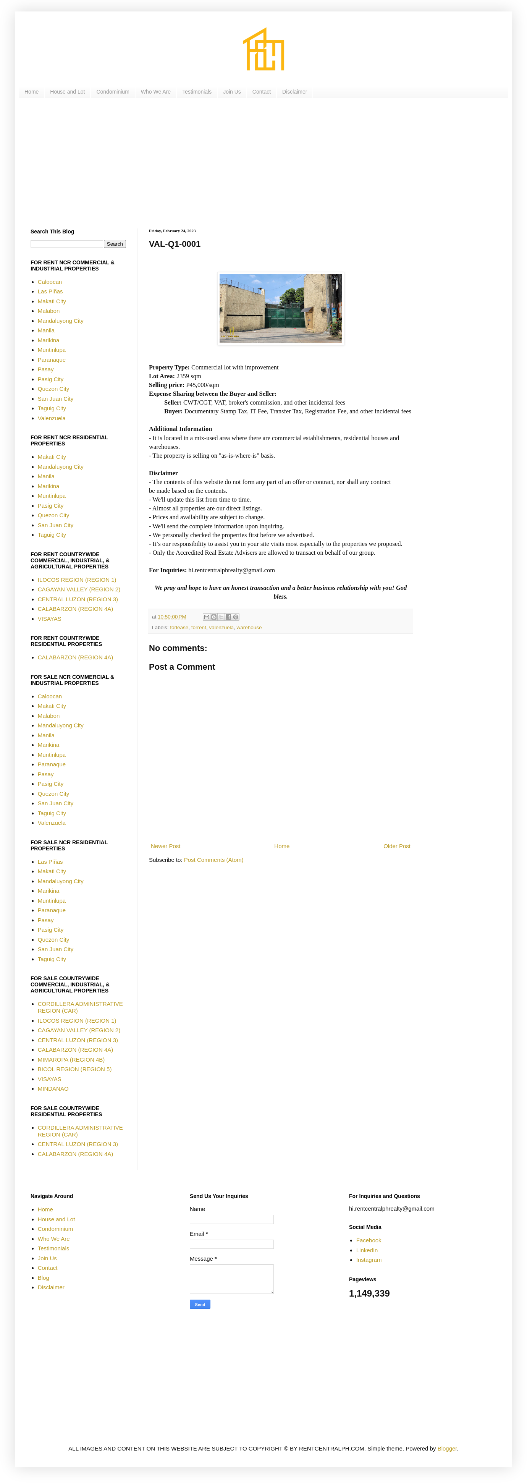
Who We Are (156, 92)
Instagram (369, 1259)
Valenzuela (52, 418)
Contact (261, 92)
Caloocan (50, 281)
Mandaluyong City (61, 320)
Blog (43, 1277)
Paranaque (52, 359)
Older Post (397, 846)
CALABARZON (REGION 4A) (75, 609)
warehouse (249, 627)
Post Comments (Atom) (214, 859)
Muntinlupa (52, 349)
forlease (179, 627)
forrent (198, 627)
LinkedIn (367, 1250)
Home (31, 92)
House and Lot (67, 92)
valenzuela (221, 627)
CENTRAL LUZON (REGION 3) (78, 599)
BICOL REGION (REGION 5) (75, 1069)
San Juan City (55, 398)
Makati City (52, 301)
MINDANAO (53, 1088)
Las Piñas (50, 291)
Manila (46, 330)
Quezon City (54, 388)
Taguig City (52, 408)
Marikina (49, 340)
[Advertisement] (260, 163)
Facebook (369, 1240)
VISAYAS (49, 618)
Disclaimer (294, 92)
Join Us (232, 92)
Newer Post (166, 846)
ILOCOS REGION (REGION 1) (77, 579)
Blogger (447, 1448)
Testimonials (197, 92)
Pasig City (51, 379)
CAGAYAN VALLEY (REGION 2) (79, 589)
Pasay (46, 369)
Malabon (49, 311)
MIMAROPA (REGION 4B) (71, 1059)
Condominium (112, 92)
